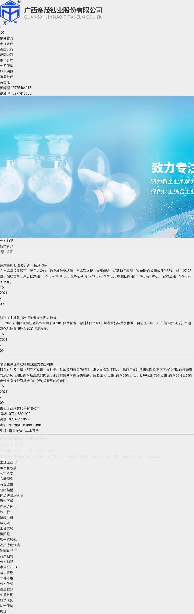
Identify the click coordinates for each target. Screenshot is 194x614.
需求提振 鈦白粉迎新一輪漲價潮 (23, 265)
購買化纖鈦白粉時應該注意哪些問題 (26, 364)
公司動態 (6, 240)
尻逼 (3, 611)
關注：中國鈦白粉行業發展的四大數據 (28, 318)
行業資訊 (6, 246)
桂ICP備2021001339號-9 (29, 439)
